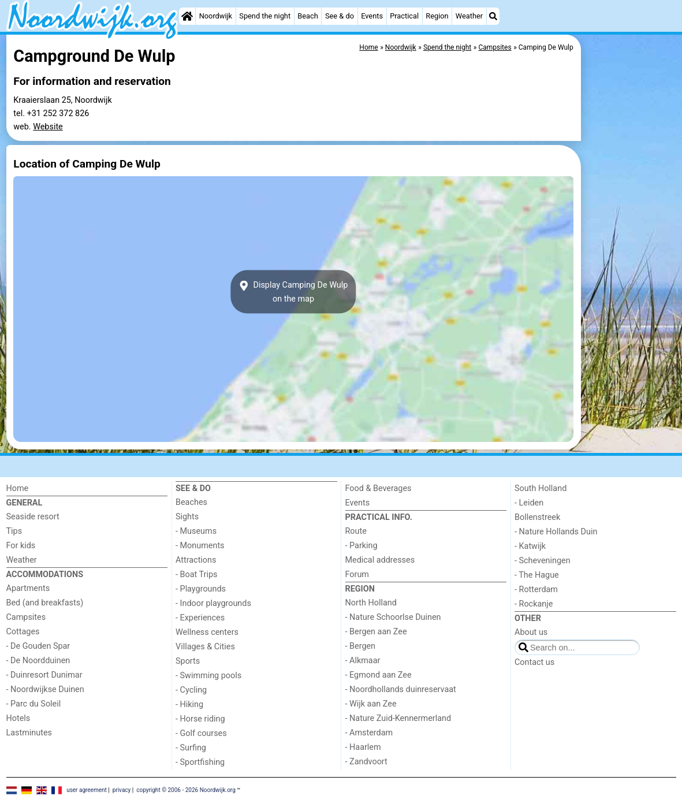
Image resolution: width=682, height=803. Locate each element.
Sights (187, 517)
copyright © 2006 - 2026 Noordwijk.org (186, 790)
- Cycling (191, 690)
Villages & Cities (205, 647)
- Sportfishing (200, 762)
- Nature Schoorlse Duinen (393, 617)
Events (372, 16)
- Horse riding (200, 719)
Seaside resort (32, 517)
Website (48, 127)
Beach (307, 16)
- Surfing (191, 748)
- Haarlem (363, 747)
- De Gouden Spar (38, 646)
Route (356, 531)
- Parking (361, 546)
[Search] (493, 16)
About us (531, 632)
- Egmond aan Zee (378, 675)
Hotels (18, 718)
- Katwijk (530, 546)
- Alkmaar (363, 661)
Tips (14, 531)
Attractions (196, 560)
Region (437, 16)
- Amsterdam (369, 733)
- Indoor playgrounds (213, 603)
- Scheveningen (543, 561)
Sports (188, 661)
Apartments (28, 588)
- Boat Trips (197, 574)
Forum (357, 574)
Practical (404, 16)
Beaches (191, 502)
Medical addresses (380, 560)
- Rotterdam (536, 589)
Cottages (23, 632)
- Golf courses (201, 733)
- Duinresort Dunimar (44, 675)
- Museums (196, 531)
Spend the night (264, 16)
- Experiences (200, 618)
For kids (21, 546)
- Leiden (529, 503)
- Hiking (189, 704)
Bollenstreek (537, 517)
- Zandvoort (366, 762)
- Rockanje (534, 604)
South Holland (541, 488)
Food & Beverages (378, 488)
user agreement (86, 790)
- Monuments (200, 546)
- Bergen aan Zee (376, 632)
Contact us (534, 662)
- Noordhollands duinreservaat (400, 689)
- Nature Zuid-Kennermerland (398, 718)
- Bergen (360, 646)
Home (17, 488)
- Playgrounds (201, 589)
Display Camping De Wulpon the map (293, 291)
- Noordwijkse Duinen (45, 689)
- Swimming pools (208, 676)
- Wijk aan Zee (371, 704)
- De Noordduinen (38, 661)
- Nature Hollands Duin (556, 532)
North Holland (371, 603)
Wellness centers (207, 632)
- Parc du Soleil (33, 704)
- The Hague (537, 575)
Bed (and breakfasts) (45, 603)
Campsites (26, 617)
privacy (122, 790)
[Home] (187, 16)
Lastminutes (29, 733)
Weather (469, 16)
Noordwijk (215, 16)
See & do (339, 16)
